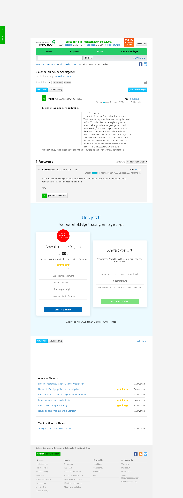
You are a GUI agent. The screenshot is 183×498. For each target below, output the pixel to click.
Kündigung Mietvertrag (73, 483)
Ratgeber (68, 45)
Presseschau (41, 483)
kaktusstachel (135, 99)
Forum (100, 51)
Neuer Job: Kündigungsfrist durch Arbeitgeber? (59, 389)
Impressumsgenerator (73, 479)
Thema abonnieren (62, 76)
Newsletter (68, 464)
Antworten (41, 90)
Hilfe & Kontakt (2, 34)
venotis (138, 170)
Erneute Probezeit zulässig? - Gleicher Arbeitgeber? (61, 384)
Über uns (125, 464)
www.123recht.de (43, 64)
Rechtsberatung (42, 472)
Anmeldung (97, 464)
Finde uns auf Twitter (72, 472)
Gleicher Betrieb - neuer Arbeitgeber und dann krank (62, 395)
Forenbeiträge (88, 45)
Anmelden (40, 475)
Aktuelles (96, 472)
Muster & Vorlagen (130, 51)
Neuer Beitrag (56, 90)
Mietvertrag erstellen (72, 487)
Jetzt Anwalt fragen (137, 90)
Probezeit (76, 64)
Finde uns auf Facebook (73, 475)
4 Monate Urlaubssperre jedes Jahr (54, 406)
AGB (94, 475)
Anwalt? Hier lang (138, 58)
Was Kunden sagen (43, 479)
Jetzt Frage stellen (63, 310)
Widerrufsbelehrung (129, 482)
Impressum (125, 468)
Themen (48, 51)
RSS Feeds (68, 468)
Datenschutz (126, 472)
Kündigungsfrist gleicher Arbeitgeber (54, 400)
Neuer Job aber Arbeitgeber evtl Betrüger (57, 411)
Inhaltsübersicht (42, 464)
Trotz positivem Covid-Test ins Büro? (54, 429)
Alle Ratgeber (41, 487)
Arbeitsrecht (64, 64)
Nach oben (141, 341)
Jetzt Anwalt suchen (119, 301)
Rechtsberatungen (112, 45)
